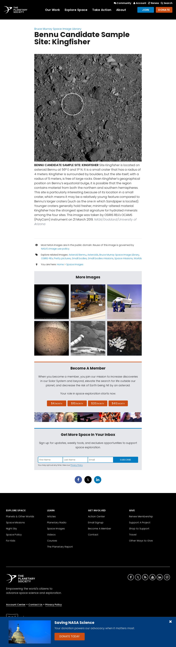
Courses (52, 540)
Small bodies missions (100, 258)
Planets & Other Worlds (20, 516)
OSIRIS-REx (47, 258)
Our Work (52, 10)
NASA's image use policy (55, 248)
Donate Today (69, 636)
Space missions (123, 258)
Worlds (138, 258)
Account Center (16, 604)
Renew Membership (141, 516)
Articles (51, 516)
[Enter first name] (50, 460)
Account (139, 3)
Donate (164, 10)
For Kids (10, 540)
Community (122, 3)
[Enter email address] (100, 460)
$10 (77, 403)
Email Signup (96, 522)
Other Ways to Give (141, 540)
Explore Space (76, 10)
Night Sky (11, 528)
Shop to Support (139, 528)
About (121, 10)
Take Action (101, 10)
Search (166, 3)
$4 (56, 403)
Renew (153, 3)
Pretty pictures (62, 258)
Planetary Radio (57, 522)
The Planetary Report (60, 546)
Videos (51, 534)
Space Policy (14, 534)
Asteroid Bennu (77, 254)
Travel (132, 534)
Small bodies (79, 258)
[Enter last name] (75, 460)
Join (145, 10)
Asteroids (92, 254)
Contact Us (35, 604)
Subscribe (125, 459)
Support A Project (139, 522)
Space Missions (15, 522)
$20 (97, 403)
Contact (93, 534)
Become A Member (99, 528)
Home (60, 264)
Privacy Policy (76, 465)
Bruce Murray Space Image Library (57, 29)
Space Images (74, 264)
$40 (118, 403)
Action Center (96, 516)
